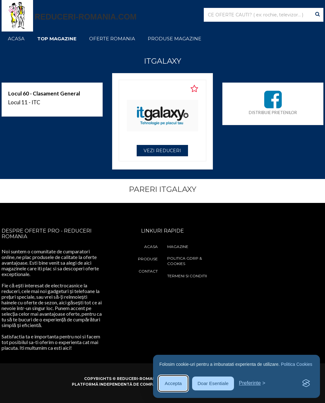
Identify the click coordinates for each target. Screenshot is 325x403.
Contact (148, 271)
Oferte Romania (112, 39)
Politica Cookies (296, 364)
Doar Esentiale (212, 383)
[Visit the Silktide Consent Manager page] (306, 383)
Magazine (177, 246)
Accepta (173, 383)
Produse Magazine (174, 39)
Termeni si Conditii (187, 275)
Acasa (16, 39)
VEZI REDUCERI (162, 150)
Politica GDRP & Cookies (184, 261)
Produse (148, 258)
